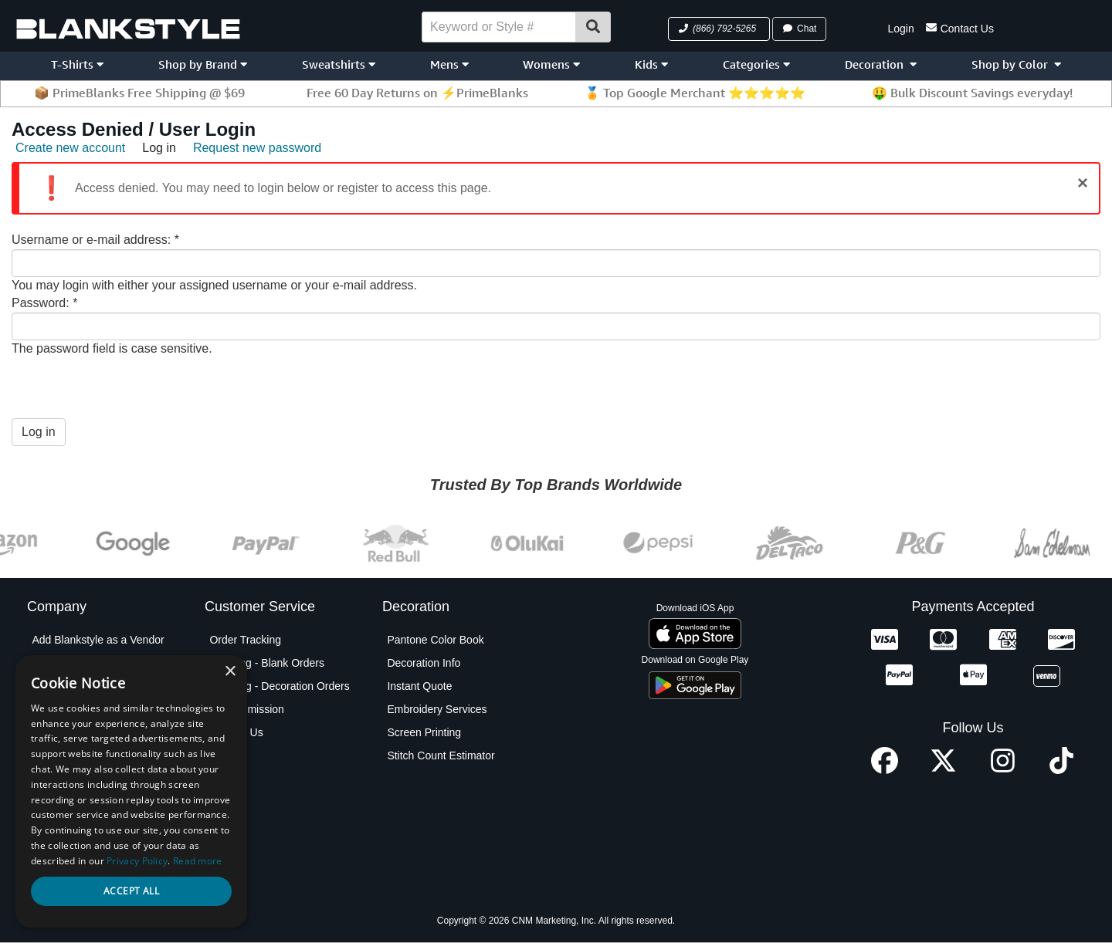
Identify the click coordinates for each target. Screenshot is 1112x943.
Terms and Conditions (84, 848)
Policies (50, 825)
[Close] (1082, 183)
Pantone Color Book (435, 640)
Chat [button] (799, 28)
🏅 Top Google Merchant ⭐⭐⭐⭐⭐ (695, 92)
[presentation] (129, 388)
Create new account (70, 147)
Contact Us (960, 27)
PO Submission (246, 709)
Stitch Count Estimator (440, 755)
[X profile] (943, 769)
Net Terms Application (84, 755)
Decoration (881, 64)
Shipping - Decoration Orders (279, 686)
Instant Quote (419, 686)
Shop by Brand (202, 64)
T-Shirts (77, 64)
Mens (449, 64)
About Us (54, 663)
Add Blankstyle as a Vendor (98, 640)
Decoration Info (423, 663)
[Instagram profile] (1002, 769)
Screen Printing (424, 732)
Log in (159, 147)
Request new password (257, 147)
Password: (44, 302)
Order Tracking (245, 640)
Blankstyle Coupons (79, 709)
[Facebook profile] (884, 769)
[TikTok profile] (1061, 769)
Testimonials (61, 871)
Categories (756, 64)
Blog (42, 686)
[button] (719, 29)
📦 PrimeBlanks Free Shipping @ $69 (139, 92)
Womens (551, 64)
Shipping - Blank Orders (266, 663)
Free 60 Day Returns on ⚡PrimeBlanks (417, 92)
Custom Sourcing (73, 732)
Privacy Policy (65, 802)
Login (900, 28)
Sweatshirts (338, 64)
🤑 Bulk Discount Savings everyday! (972, 92)
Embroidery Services (436, 709)
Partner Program (71, 778)
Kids (651, 64)
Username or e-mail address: (95, 239)
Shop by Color (1016, 64)
